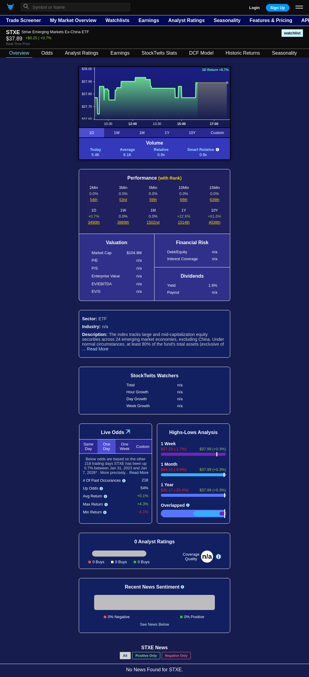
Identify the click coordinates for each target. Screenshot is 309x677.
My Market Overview (73, 20)
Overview (19, 53)
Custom (217, 132)
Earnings (149, 20)
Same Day (88, 446)
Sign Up (277, 7)
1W (116, 132)
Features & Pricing (271, 20)
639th (214, 199)
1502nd (153, 222)
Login (254, 7)
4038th (214, 222)
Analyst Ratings (186, 20)
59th (153, 199)
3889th (123, 222)
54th (93, 199)
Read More (97, 348)
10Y (192, 132)
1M (142, 132)
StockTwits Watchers (154, 375)
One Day (106, 446)
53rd (123, 199)
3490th (94, 222)
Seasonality (227, 20)
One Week (124, 446)
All (125, 655)
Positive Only (146, 655)
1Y (167, 132)
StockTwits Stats (159, 53)
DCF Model (201, 53)
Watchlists (117, 20)
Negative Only (176, 655)
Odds (47, 53)
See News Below (154, 624)
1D (91, 132)
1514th (184, 222)
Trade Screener (23, 20)
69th (183, 199)
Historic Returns (243, 53)
